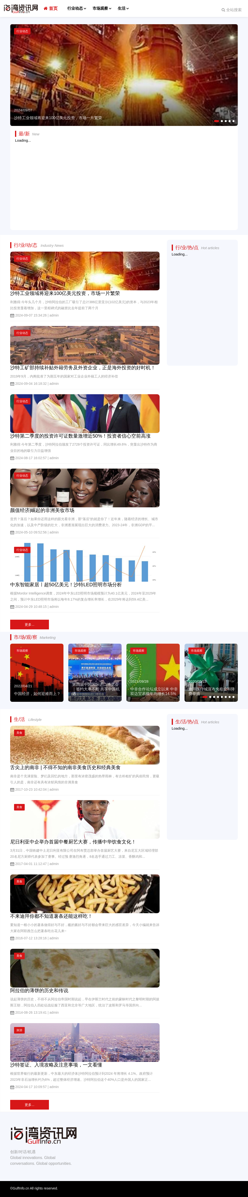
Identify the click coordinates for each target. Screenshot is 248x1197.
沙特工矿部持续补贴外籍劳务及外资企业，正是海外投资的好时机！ (82, 367)
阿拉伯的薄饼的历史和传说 (39, 990)
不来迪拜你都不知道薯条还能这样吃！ (51, 916)
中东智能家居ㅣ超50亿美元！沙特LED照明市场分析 (66, 584)
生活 (121, 8)
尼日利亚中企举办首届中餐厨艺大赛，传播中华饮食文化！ (73, 841)
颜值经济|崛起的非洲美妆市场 (42, 510)
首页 (51, 8)
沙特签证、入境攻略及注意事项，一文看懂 (56, 1064)
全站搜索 (232, 10)
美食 (19, 732)
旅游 (19, 1030)
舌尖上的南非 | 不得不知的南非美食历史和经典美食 (65, 767)
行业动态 (75, 8)
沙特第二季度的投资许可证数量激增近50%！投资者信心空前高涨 (80, 436)
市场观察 (100, 8)
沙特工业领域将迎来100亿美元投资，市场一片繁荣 (65, 293)
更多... (29, 624)
